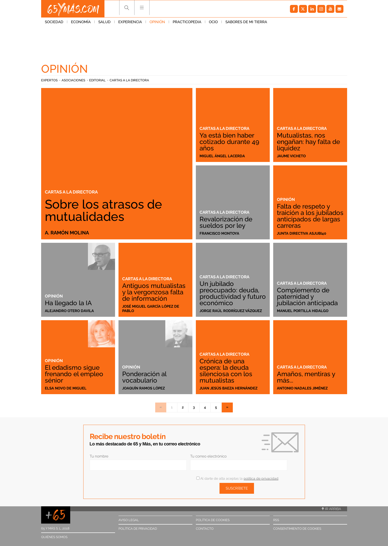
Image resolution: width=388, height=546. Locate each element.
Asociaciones (73, 80)
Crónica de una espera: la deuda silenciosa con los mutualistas (226, 370)
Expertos (49, 80)
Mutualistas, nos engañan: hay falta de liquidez (308, 142)
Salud (104, 22)
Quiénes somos (54, 537)
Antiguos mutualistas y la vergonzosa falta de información (154, 292)
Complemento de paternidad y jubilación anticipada (307, 296)
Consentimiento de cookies (297, 528)
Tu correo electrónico (208, 456)
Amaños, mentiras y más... (306, 377)
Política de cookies (213, 520)
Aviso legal (128, 520)
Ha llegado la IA (68, 303)
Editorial (97, 80)
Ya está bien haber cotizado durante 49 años (229, 142)
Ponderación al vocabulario (144, 377)
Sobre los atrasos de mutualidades (103, 210)
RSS (276, 520)
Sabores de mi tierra (246, 22)
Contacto (205, 528)
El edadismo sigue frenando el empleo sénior (74, 374)
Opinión (157, 22)
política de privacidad (261, 478)
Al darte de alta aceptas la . (237, 478)
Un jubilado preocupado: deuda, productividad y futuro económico (233, 293)
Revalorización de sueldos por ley (226, 222)
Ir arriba (331, 509)
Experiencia (130, 22)
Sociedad (54, 22)
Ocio (213, 22)
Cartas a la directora (129, 80)
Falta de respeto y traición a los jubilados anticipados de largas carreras (310, 216)
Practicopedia (187, 22)
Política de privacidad (137, 528)
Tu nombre (99, 456)
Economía (81, 22)
